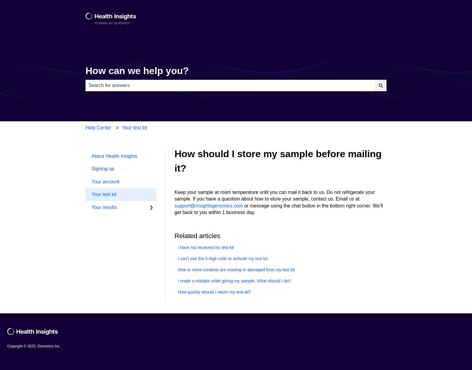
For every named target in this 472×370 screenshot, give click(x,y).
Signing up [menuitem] (103, 168)
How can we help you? (137, 70)
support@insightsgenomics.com (209, 205)
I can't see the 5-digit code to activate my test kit (223, 258)
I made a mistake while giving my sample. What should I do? (234, 280)
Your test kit (134, 127)
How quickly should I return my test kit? (214, 292)
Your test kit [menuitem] (104, 194)
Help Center (98, 127)
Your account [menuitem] (106, 181)
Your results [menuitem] (104, 207)
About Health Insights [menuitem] (114, 156)
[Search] (381, 85)
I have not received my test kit (206, 247)
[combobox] (230, 85)
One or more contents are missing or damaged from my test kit (236, 269)
